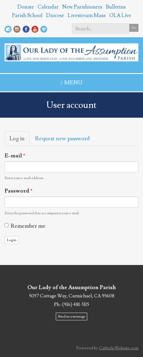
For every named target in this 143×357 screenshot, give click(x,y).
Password (19, 190)
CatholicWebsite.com (118, 348)
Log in (19, 140)
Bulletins (116, 7)
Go (133, 27)
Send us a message (71, 316)
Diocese (55, 15)
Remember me (25, 226)
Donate (25, 7)
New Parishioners (82, 7)
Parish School (27, 15)
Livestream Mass (86, 15)
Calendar (48, 7)
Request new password (62, 138)
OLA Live (120, 15)
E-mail (15, 155)
